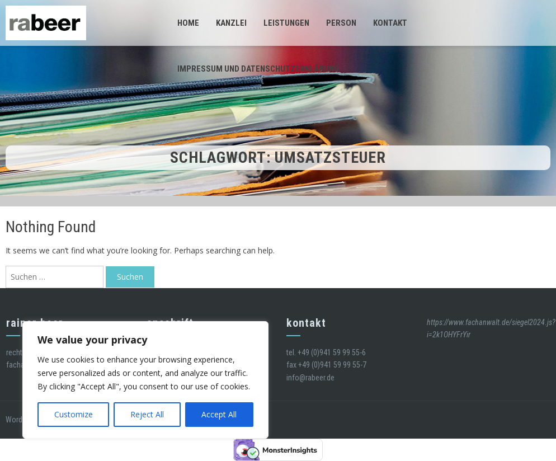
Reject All (147, 414)
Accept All (219, 414)
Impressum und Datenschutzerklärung (258, 69)
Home (188, 23)
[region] (145, 380)
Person (341, 23)
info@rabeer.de (310, 377)
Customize (73, 414)
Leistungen (286, 23)
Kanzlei (231, 23)
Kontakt (390, 23)
